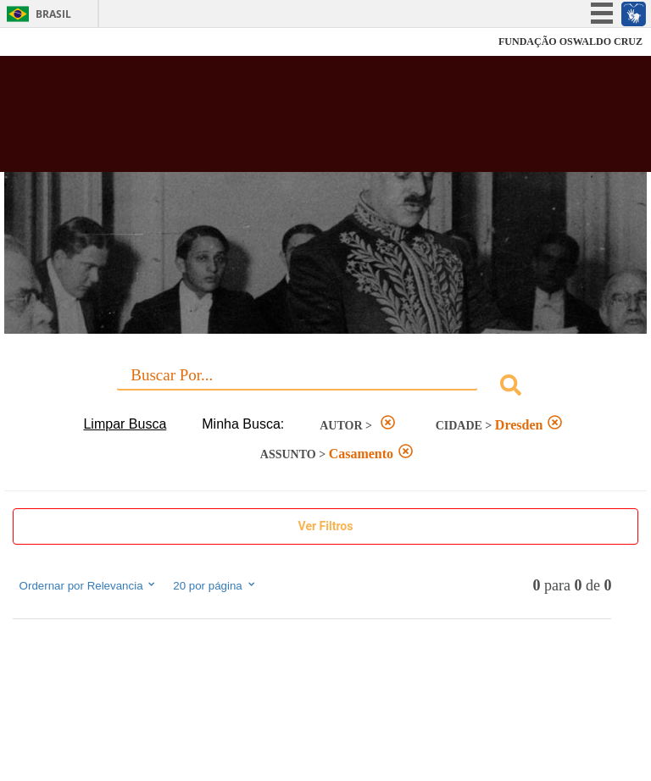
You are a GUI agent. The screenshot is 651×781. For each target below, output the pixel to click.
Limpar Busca (124, 424)
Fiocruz (50, 42)
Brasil (53, 14)
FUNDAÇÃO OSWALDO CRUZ (570, 41)
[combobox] (326, 387)
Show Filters (326, 526)
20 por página (215, 585)
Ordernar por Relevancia (88, 585)
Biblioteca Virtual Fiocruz (285, 120)
